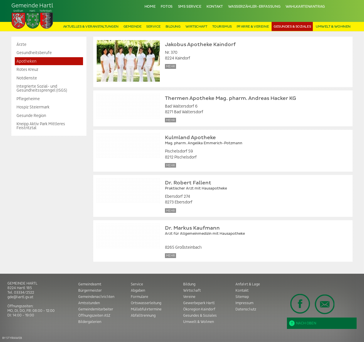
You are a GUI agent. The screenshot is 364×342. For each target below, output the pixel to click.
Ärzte (21, 44)
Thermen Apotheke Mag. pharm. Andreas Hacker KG (230, 98)
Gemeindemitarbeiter (95, 309)
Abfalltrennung (143, 315)
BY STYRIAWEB (12, 338)
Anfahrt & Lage (247, 284)
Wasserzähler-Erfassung (254, 7)
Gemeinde (132, 26)
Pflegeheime (28, 99)
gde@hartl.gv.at (20, 297)
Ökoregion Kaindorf (199, 309)
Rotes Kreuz (27, 69)
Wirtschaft (196, 26)
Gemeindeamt (89, 284)
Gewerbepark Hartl (199, 303)
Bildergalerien (89, 322)
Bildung (173, 26)
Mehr (170, 66)
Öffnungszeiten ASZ (94, 315)
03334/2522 (24, 292)
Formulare (139, 296)
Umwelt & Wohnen (333, 26)
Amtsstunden (89, 303)
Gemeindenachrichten (96, 296)
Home (150, 7)
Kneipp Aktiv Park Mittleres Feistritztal (40, 126)
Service (153, 26)
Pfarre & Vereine (253, 26)
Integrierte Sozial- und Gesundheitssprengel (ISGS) (41, 88)
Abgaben (138, 290)
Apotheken (26, 61)
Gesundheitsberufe (34, 52)
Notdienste (26, 78)
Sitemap (242, 296)
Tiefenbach (32, 16)
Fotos (167, 7)
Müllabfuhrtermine (146, 309)
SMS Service (189, 7)
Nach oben (302, 323)
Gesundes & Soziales (292, 26)
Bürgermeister (90, 290)
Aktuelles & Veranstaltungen (91, 26)
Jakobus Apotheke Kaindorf (200, 45)
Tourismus (222, 26)
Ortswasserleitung (146, 303)
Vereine (189, 296)
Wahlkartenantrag (305, 7)
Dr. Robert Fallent (254, 185)
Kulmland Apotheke (254, 140)
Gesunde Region (31, 115)
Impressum (244, 303)
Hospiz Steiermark (32, 107)
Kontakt (214, 7)
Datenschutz (245, 309)
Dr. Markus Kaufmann (254, 231)
